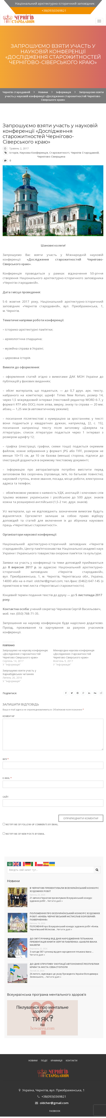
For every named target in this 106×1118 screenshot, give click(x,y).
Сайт (6, 796)
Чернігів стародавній (85, 152)
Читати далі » (55, 900)
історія (13, 152)
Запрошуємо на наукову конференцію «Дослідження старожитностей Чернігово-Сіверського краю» (25, 654)
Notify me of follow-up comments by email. (32, 824)
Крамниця (56, 1060)
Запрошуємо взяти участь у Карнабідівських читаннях (19, 672)
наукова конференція (34, 152)
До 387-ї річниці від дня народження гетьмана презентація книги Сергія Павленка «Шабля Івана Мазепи (63, 941)
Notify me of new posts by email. (25, 833)
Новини (33, 1060)
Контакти (71, 1060)
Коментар (9, 716)
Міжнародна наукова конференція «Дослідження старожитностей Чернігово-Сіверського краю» (73, 654)
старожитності (59, 152)
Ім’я (6, 759)
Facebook (54, 1111)
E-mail (7, 778)
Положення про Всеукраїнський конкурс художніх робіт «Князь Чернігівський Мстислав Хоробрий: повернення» (65, 916)
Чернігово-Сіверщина (51, 156)
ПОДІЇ (44, 1060)
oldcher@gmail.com (54, 1103)
